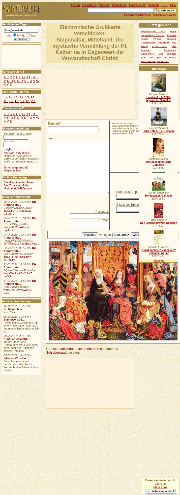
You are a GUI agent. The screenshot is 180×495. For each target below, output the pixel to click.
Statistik (104, 5)
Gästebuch (89, 5)
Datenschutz (137, 5)
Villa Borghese (168, 54)
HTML (21, 35)
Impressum (119, 5)
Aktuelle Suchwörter (164, 14)
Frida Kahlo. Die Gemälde (159, 130)
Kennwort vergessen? (16, 152)
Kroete (173, 31)
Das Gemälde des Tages (18, 182)
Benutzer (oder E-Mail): (17, 133)
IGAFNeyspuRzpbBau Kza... (21, 243)
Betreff (54, 124)
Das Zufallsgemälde (15, 185)
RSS (164, 5)
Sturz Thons (147, 57)
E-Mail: (104, 220)
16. (11, 101)
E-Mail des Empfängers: (132, 204)
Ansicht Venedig (151, 39)
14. (32, 97)
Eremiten (172, 35)
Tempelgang (170, 50)
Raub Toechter (148, 61)
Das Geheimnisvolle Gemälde (158, 222)
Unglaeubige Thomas (153, 35)
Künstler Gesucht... (16, 338)
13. (27, 97)
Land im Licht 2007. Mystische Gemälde (158, 99)
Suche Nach (163, 61)
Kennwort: (9, 141)
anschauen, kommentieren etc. (82, 349)
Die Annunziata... (19, 203)
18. (22, 101)
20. (33, 101)
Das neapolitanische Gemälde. (158, 163)
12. (22, 97)
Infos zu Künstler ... (16, 358)
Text (50, 139)
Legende (163, 42)
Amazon (158, 260)
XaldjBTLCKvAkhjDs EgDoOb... (16, 229)
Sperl (158, 57)
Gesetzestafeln (148, 42)
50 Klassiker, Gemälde (159, 195)
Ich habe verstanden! (161, 491)
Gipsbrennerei (148, 54)
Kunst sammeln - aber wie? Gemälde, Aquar (159, 251)
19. (28, 101)
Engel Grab (159, 46)
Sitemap (153, 5)
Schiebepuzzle (56, 352)
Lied (165, 57)
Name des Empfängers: (132, 192)
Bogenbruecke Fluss (153, 31)
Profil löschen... (13, 309)
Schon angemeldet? (15, 167)
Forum (75, 5)
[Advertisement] (72, 94)
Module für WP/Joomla (17, 188)
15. (5, 101)
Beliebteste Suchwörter (137, 14)
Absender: (102, 211)
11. (16, 97)
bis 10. (8, 97)
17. (17, 101)
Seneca (172, 57)
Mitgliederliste (12, 170)
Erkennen (172, 39)
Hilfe (173, 5)
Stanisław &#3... (14, 319)
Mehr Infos (160, 487)
